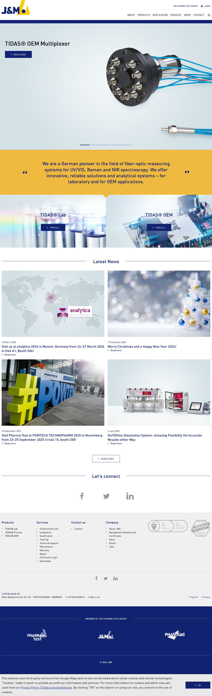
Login (207, 5)
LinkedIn (130, 496)
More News (107, 458)
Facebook (82, 496)
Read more (20, 54)
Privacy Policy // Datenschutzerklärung (46, 687)
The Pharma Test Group (185, 5)
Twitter (106, 496)
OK (199, 685)
